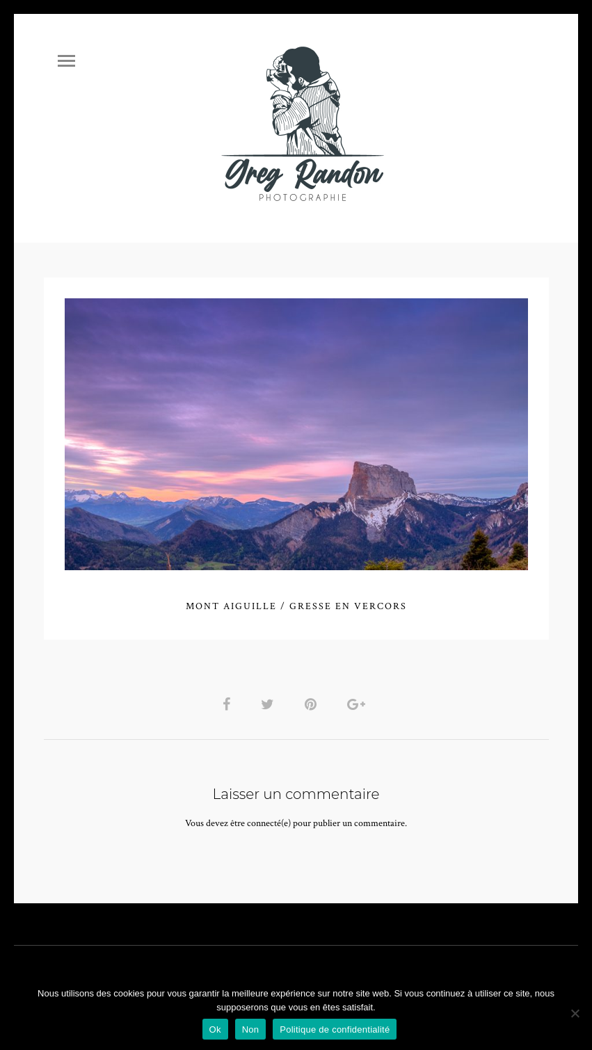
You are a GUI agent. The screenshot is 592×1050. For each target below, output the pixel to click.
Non (250, 1029)
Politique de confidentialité (335, 1029)
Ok (215, 1029)
